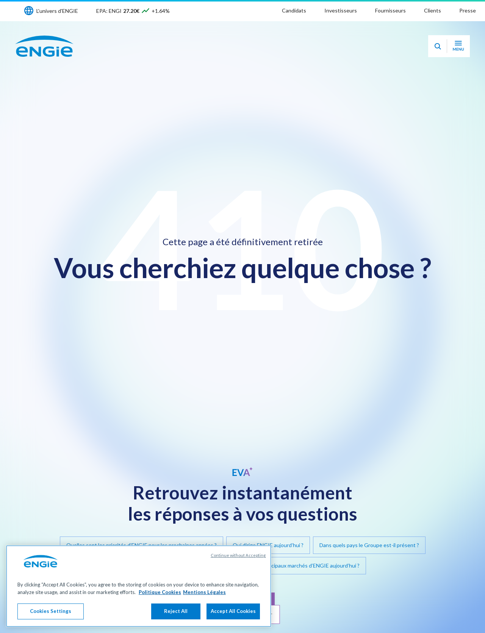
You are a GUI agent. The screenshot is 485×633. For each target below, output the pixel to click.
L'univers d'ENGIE (57, 11)
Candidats (294, 10)
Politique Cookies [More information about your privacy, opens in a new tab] (160, 592)
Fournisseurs (390, 10)
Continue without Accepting (238, 555)
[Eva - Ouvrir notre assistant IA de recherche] (437, 46)
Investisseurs (340, 10)
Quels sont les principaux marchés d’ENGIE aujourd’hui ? (293, 565)
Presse (467, 10)
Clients (432, 10)
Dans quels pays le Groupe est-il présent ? (369, 545)
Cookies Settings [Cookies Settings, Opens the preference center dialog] (50, 611)
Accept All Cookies (233, 611)
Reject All (176, 611)
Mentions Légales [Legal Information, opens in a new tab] (204, 592)
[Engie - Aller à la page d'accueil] (44, 46)
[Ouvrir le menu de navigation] (458, 46)
